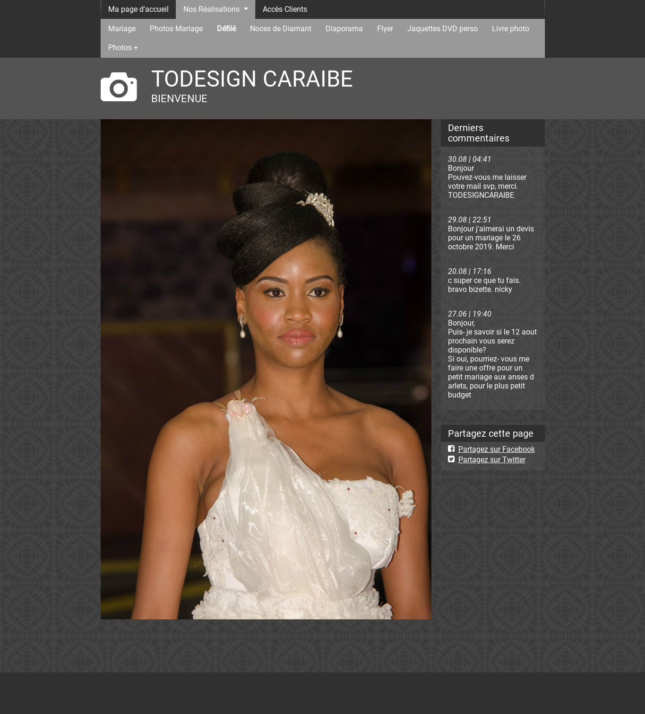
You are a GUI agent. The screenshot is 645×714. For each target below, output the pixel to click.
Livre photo (510, 28)
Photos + (123, 47)
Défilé (226, 28)
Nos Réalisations (211, 9)
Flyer (385, 28)
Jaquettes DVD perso (442, 28)
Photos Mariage (176, 28)
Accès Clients (285, 9)
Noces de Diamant (280, 28)
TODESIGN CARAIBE (252, 79)
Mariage (122, 28)
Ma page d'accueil (138, 9)
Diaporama (344, 28)
